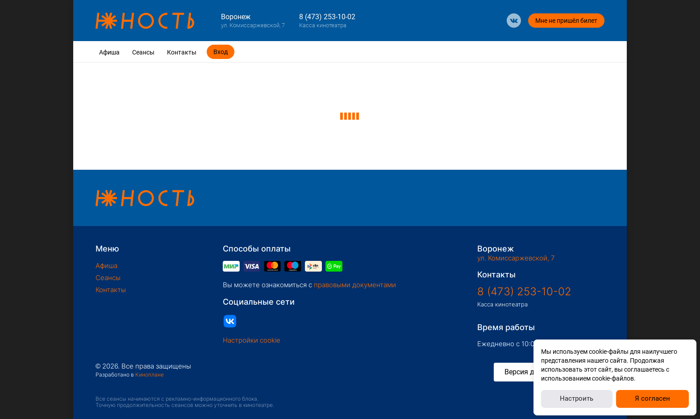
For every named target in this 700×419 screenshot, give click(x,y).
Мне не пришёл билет (566, 20)
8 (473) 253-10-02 (327, 17)
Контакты (181, 52)
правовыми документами (355, 285)
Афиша (109, 52)
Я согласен (652, 398)
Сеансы (143, 52)
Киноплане (149, 374)
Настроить (576, 398)
